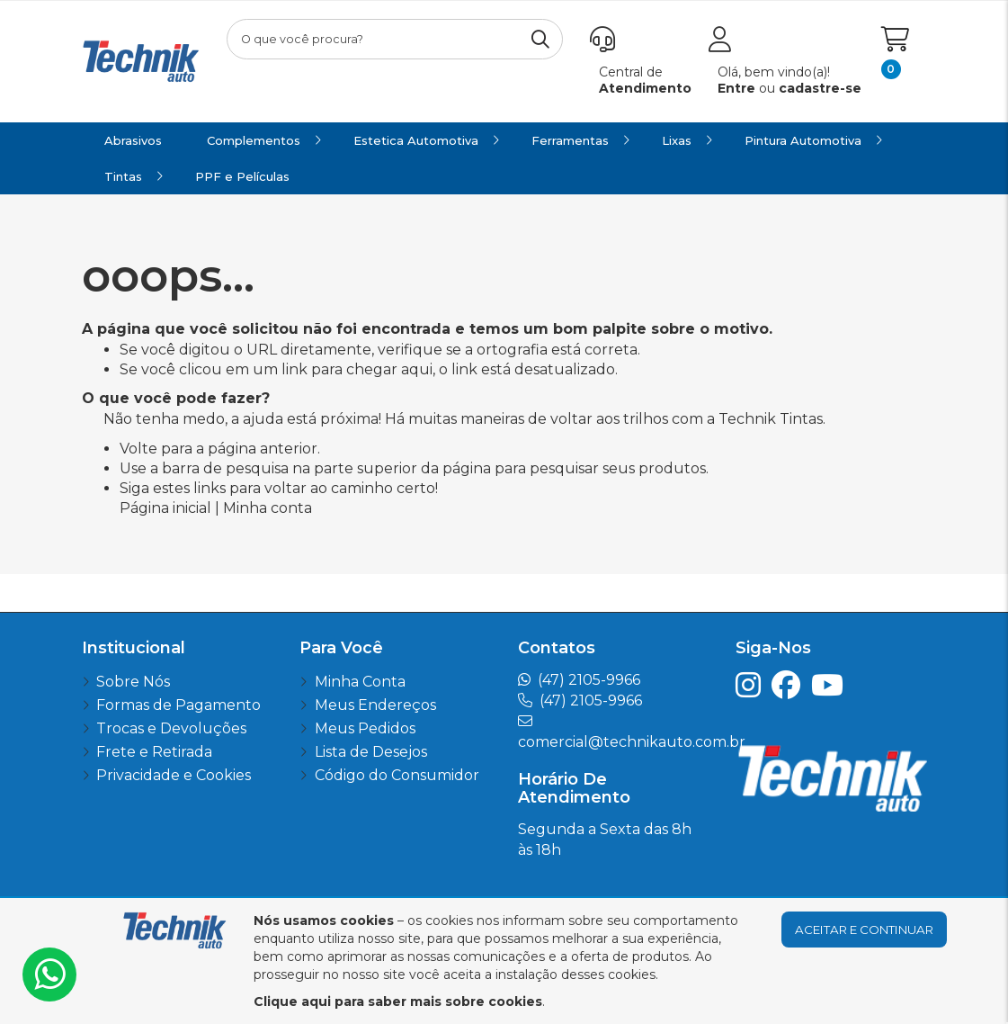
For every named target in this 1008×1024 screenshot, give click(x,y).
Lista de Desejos (371, 751)
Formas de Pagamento (178, 705)
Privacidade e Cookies (173, 775)
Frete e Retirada (154, 751)
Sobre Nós (133, 681)
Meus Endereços (375, 705)
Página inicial (165, 507)
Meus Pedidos (365, 728)
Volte (138, 448)
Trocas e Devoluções (171, 728)
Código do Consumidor (397, 775)
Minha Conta (360, 681)
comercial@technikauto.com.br (631, 741)
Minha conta (267, 507)
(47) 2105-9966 (589, 679)
